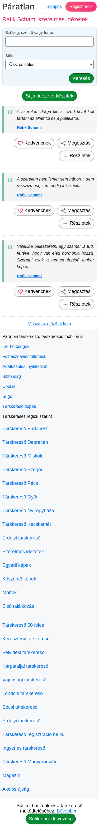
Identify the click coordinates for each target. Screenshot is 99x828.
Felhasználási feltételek (24, 356)
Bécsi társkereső (19, 707)
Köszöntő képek (19, 579)
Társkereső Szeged (23, 469)
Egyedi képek (16, 565)
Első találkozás (18, 606)
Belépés (54, 6)
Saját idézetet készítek (49, 96)
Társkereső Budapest (25, 428)
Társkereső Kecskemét (26, 524)
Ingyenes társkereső (23, 748)
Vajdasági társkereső (24, 679)
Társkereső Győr (20, 497)
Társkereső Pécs (20, 483)
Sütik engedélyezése (51, 818)
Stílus (10, 55)
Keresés (81, 78)
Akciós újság (15, 789)
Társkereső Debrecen (25, 442)
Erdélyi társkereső (21, 538)
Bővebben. (68, 811)
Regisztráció (81, 6)
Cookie (9, 386)
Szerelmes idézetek (23, 551)
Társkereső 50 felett (23, 625)
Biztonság (11, 376)
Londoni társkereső (22, 693)
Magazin (11, 775)
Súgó (7, 396)
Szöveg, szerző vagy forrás (29, 32)
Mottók (9, 592)
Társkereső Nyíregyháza (28, 510)
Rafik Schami (29, 127)
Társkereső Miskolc (22, 456)
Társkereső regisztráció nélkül (33, 734)
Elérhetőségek (15, 346)
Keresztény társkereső (26, 638)
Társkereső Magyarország (30, 761)
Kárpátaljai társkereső (25, 666)
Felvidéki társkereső (23, 652)
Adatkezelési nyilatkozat (25, 366)
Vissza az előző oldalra (49, 324)
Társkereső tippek (19, 406)
